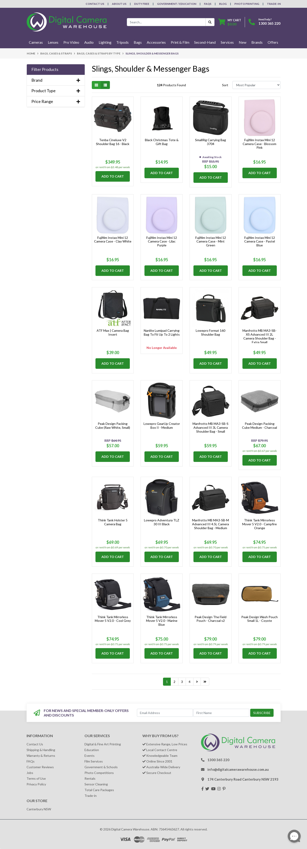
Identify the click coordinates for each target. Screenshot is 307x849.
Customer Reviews (40, 767)
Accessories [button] (156, 42)
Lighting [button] (105, 42)
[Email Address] (165, 713)
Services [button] (227, 42)
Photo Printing (246, 3)
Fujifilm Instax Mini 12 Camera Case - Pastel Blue (259, 241)
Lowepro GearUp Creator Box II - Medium (162, 425)
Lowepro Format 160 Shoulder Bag (210, 332)
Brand (55, 80)
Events (89, 755)
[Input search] (166, 22)
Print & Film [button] (180, 42)
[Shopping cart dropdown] (229, 22)
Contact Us (95, 3)
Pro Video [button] (71, 42)
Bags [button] (138, 42)
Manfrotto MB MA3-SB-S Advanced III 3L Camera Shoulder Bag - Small (210, 427)
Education (91, 750)
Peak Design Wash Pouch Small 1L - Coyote (259, 619)
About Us (119, 3)
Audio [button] (89, 42)
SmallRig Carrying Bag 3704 (210, 142)
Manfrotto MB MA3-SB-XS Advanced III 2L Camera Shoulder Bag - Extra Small (259, 336)
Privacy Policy (36, 784)
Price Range (55, 101)
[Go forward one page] (197, 682)
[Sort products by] (256, 85)
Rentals (89, 778)
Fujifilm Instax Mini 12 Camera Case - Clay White (112, 239)
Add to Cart (112, 176)
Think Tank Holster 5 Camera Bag (113, 522)
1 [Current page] (167, 682)
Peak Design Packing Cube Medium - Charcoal (259, 425)
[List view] (105, 85)
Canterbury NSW (39, 809)
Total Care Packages (99, 790)
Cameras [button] (36, 42)
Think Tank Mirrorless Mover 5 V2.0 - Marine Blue (161, 621)
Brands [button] (257, 42)
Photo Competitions (99, 773)
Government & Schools (101, 767)
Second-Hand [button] (205, 42)
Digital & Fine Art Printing (102, 744)
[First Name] (221, 713)
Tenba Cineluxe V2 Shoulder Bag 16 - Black (112, 142)
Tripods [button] (122, 42)
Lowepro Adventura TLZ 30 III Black (161, 522)
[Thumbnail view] (96, 85)
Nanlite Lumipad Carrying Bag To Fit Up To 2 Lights (162, 332)
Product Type (55, 90)
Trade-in (90, 796)
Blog (223, 3)
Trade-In (274, 3)
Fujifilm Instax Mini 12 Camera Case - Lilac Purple (161, 241)
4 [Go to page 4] (189, 682)
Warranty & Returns (41, 755)
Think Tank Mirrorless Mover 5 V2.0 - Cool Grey (113, 619)
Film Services (93, 761)
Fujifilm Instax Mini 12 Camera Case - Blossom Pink (259, 144)
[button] (55, 69)
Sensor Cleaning (96, 784)
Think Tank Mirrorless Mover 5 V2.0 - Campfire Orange (259, 524)
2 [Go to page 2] (174, 682)
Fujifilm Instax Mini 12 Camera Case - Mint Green (210, 241)
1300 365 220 (269, 23)
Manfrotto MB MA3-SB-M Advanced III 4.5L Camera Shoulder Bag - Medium (210, 524)
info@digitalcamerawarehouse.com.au (238, 769)
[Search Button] (210, 22)
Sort (225, 85)
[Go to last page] (205, 682)
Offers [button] (273, 42)
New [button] (242, 42)
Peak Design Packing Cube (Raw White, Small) (112, 425)
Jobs (30, 773)
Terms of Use (36, 778)
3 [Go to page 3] (182, 682)
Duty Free (141, 3)
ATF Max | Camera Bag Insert (113, 332)
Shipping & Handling (41, 750)
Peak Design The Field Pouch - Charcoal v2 (210, 619)
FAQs (207, 3)
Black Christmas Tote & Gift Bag (162, 142)
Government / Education (176, 3)
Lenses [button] (53, 42)
